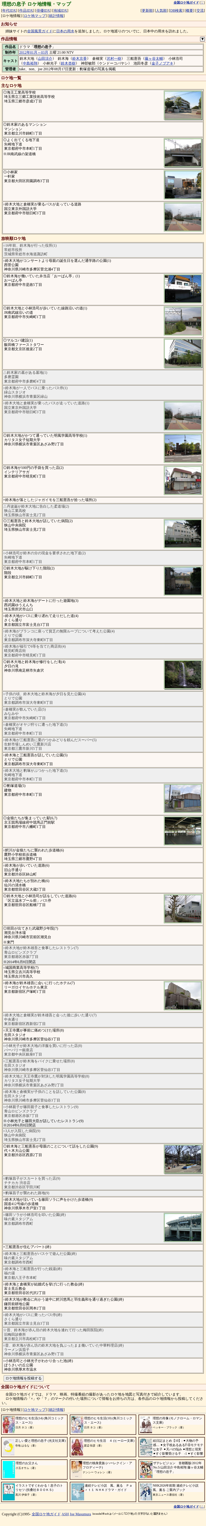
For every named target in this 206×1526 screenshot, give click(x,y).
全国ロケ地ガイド (46, 1514)
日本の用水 (65, 31)
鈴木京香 (79, 58)
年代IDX (9, 10)
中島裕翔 (30, 63)
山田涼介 (45, 58)
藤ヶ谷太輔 (154, 58)
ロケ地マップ (35, 16)
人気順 (161, 10)
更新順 (147, 10)
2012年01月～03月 (33, 52)
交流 (200, 10)
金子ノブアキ (162, 63)
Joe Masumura (80, 1514)
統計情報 (56, 16)
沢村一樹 (114, 58)
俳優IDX (43, 10)
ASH (65, 1514)
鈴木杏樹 (68, 63)
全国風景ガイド (40, 31)
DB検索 (176, 10)
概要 (189, 10)
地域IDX (60, 10)
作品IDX (26, 10)
